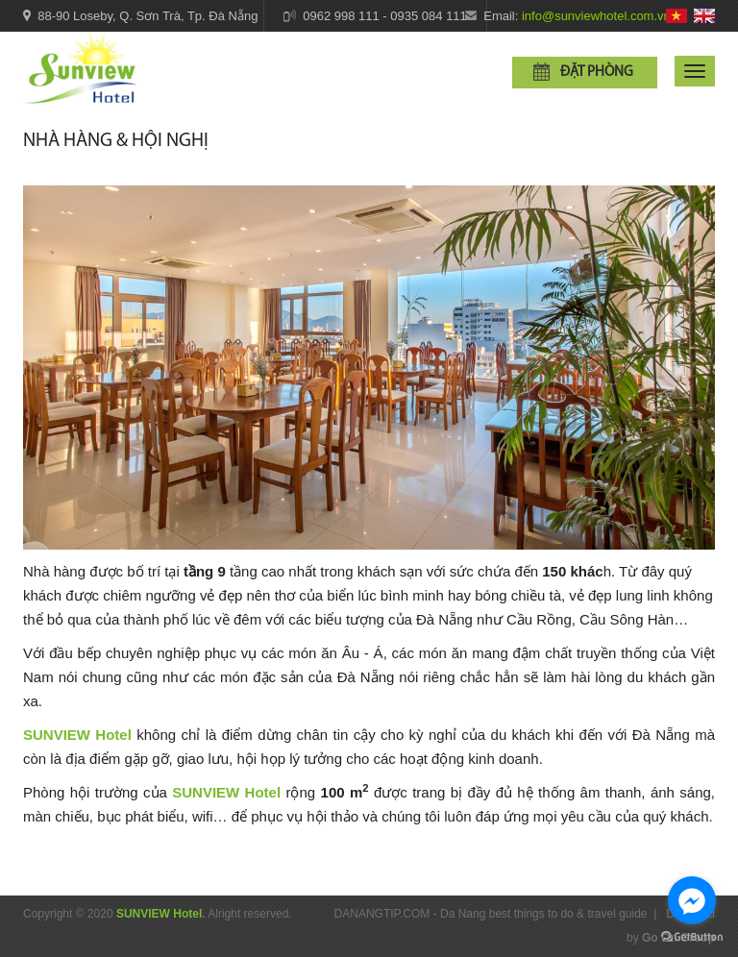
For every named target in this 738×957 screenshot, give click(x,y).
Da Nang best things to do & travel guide (543, 913)
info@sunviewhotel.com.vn (596, 16)
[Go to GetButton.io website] (692, 937)
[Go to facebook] (692, 900)
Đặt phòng (596, 72)
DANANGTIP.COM (382, 913)
